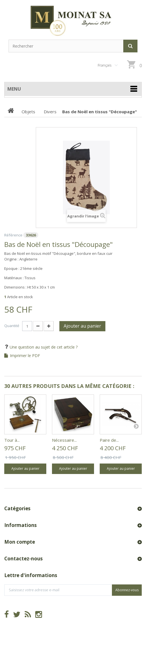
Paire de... (109, 440)
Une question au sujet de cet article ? (43, 347)
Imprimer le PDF (25, 355)
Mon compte (19, 542)
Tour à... (12, 440)
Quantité (11, 325)
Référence (13, 235)
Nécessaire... (64, 440)
